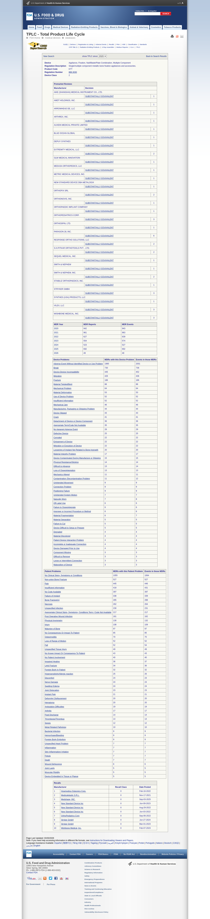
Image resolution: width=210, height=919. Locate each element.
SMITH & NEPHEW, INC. (65, 273)
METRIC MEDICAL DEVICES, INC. (69, 174)
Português (150, 843)
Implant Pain (50, 694)
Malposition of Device (62, 565)
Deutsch (167, 843)
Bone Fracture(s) (52, 600)
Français (133, 843)
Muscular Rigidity (52, 772)
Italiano (159, 843)
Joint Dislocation (52, 690)
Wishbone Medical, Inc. (71, 828)
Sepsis (48, 723)
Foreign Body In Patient (55, 670)
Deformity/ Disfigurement (55, 698)
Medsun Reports (122, 47)
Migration (57, 376)
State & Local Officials (93, 896)
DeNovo (73, 44)
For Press (51, 884)
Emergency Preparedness (94, 879)
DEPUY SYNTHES (62, 141)
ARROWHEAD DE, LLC (64, 108)
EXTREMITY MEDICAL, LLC (66, 149)
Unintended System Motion (65, 495)
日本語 (176, 843)
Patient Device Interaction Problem (68, 540)
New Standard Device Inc (72, 803)
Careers (89, 854)
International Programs (93, 882)
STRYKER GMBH (62, 289)
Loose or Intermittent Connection (67, 561)
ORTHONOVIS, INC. (63, 199)
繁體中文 (67, 843)
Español (58, 843)
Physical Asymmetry (53, 620)
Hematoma (49, 702)
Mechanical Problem (62, 388)
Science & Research (92, 869)
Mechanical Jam (60, 405)
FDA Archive (89, 909)
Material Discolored (61, 536)
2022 (56, 337)
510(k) (65, 44)
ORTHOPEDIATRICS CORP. (66, 215)
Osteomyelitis (51, 637)
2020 (56, 328)
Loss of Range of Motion (55, 641)
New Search (48, 56)
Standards (143, 44)
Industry (87, 902)
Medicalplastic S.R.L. (70, 795)
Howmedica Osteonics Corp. (73, 791)
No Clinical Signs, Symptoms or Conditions (63, 575)
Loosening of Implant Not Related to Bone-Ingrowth (75, 450)
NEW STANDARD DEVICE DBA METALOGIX (74, 182)
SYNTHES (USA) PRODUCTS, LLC (69, 297)
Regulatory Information (93, 873)
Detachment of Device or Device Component (72, 421)
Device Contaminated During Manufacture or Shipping (77, 458)
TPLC (138, 47)
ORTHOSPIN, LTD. (62, 223)
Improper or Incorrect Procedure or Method (72, 511)
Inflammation (50, 748)
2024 (56, 345)
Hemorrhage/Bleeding (54, 735)
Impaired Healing (52, 661)
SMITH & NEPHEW (62, 264)
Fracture (57, 380)
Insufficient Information (63, 401)
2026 (56, 353)
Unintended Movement (63, 483)
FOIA (116, 854)
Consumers (89, 899)
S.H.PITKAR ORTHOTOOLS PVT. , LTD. (72, 248)
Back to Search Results (156, 56)
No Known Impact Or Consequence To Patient (65, 653)
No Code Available (53, 592)
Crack (56, 417)
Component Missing (62, 552)
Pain (47, 583)
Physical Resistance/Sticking (66, 462)
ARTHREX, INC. (61, 117)
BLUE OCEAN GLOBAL (64, 133)
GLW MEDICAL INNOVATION (67, 158)
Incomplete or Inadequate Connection (69, 544)
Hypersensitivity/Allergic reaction (59, 674)
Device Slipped (60, 413)
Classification (132, 44)
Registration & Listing (85, 44)
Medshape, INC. (68, 799)
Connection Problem (62, 487)
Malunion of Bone (52, 629)
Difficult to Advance (61, 466)
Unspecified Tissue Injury (56, 649)
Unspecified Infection (54, 608)
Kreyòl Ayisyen (121, 843)
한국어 (86, 843)
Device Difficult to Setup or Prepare (68, 528)
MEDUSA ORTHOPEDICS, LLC (68, 166)
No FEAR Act (129, 854)
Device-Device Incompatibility (66, 372)
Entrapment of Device (62, 442)
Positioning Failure (61, 491)
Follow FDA (140, 11)
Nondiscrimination (148, 854)
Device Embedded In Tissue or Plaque (61, 776)
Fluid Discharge (51, 715)
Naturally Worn (59, 499)
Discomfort (49, 678)
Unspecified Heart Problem (56, 743)
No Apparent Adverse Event (65, 429)
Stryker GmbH (67, 820)
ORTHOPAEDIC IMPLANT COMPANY (71, 207)
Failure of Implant (52, 596)
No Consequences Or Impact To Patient (62, 633)
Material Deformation (62, 392)
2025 (56, 349)
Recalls (111, 44)
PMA (118, 44)
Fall (46, 645)
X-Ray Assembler (108, 47)
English (37, 846)
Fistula (48, 756)
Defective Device (60, 433)
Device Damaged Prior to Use (66, 548)
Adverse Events (100, 44)
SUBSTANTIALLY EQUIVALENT (99, 96)
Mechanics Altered (61, 474)
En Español (152, 11)
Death (47, 760)
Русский (102, 843)
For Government (33, 884)
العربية (111, 843)
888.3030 (73, 72)
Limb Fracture (51, 666)
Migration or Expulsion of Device (67, 446)
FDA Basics (103, 854)
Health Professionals (92, 905)
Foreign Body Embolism (55, 739)
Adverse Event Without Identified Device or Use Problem (78, 364)
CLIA (132, 47)
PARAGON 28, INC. (62, 232)
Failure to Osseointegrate (64, 507)
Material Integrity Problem (64, 454)
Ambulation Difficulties (54, 707)
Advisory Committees (92, 866)
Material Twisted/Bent (62, 384)
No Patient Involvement (55, 657)
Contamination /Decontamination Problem (71, 478)
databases (70, 38)
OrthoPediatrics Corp (70, 816)
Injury (47, 624)
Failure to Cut (59, 524)
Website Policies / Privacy (173, 854)
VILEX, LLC (59, 305)
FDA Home (35, 38)
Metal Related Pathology (55, 727)
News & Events (90, 886)
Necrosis (48, 604)
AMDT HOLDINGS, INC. (64, 100)
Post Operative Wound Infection (59, 616)
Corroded (57, 437)
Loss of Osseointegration (64, 470)
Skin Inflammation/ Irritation (57, 752)
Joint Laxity (50, 768)
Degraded (57, 532)
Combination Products (93, 863)
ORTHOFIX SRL (61, 191)
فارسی (29, 846)
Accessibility (58, 854)
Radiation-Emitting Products (89, 47)
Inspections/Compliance (93, 892)
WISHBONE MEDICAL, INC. (66, 314)
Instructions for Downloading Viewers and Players (111, 840)
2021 (56, 332)
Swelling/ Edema (52, 686)
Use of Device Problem (63, 396)
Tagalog (94, 843)
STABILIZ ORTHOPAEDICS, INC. (69, 281)
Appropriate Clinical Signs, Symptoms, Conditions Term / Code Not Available (78, 612)
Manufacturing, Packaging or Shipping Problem (74, 409)
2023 (56, 341)
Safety (86, 876)
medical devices (53, 38)
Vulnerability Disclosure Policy (96, 912)
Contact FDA (75, 854)
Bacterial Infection (52, 731)
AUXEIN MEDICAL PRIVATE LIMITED (70, 125)
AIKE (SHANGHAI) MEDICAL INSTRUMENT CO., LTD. (78, 92)
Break (56, 368)
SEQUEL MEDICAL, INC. (65, 256)
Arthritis (48, 711)
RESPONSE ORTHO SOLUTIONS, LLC (71, 240)
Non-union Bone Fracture (56, 579)
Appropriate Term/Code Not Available (69, 425)
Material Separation (62, 519)
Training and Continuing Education (98, 889)
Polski (141, 843)
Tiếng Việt (77, 843)
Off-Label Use (59, 503)
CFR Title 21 (73, 47)
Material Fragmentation (63, 515)
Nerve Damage (51, 682)
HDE (124, 44)
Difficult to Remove (61, 556)
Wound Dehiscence (53, 764)
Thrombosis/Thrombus (54, 719)
